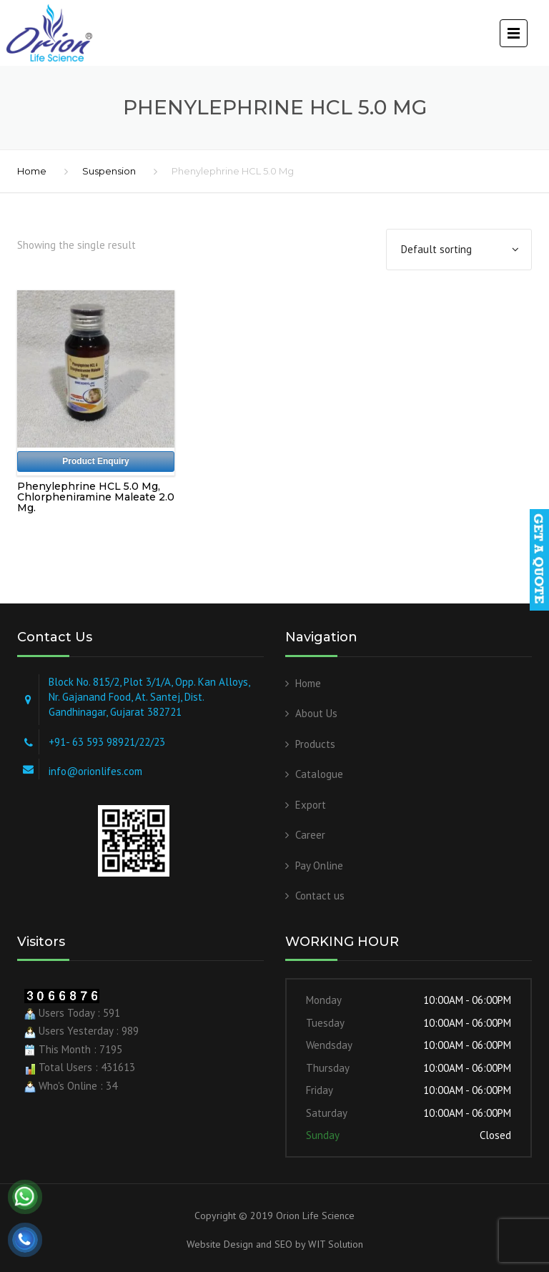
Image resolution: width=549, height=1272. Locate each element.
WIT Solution (334, 1244)
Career (310, 835)
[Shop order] (459, 249)
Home (31, 171)
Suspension (109, 171)
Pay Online (319, 865)
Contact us (320, 895)
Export (310, 805)
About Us (316, 713)
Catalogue (319, 774)
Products (315, 744)
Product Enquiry (95, 461)
